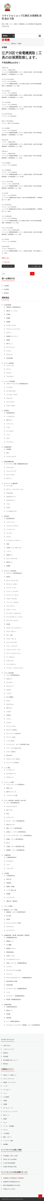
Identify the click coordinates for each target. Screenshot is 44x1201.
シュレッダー (10, 868)
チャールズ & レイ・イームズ (14, 617)
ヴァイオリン (10, 442)
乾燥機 (8, 322)
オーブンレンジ (10, 347)
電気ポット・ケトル (11, 311)
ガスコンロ (9, 354)
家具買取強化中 (10, 518)
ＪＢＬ (8, 504)
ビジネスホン (10, 861)
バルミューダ (10, 365)
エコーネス (9, 682)
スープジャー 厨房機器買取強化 (15, 996)
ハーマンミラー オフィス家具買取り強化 (17, 744)
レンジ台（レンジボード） (13, 540)
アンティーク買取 (9, 782)
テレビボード (6, 1089)
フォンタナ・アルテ (11, 394)
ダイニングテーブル (11, 558)
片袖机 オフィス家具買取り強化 (15, 846)
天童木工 (8, 715)
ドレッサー (9, 533)
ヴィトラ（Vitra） (11, 737)
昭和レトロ (9, 788)
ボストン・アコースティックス (14, 489)
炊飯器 (8, 340)
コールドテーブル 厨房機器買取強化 (16, 988)
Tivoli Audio (9, 493)
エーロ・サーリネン (11, 642)
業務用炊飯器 (10, 952)
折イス (8, 843)
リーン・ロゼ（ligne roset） (14, 748)
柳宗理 (8, 577)
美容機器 (8, 449)
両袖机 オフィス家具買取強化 (14, 839)
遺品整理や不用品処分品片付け (11, 1181)
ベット (5, 1093)
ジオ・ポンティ (10, 606)
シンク (8, 992)
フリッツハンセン (11, 726)
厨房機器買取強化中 (11, 937)
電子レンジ (9, 343)
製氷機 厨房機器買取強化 (13, 999)
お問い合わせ (6, 1045)
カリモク (8, 722)
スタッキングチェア (11, 806)
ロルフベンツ (10, 686)
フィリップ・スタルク (12, 602)
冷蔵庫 (8, 314)
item (5, 262)
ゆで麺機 (8, 945)
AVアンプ (8, 478)
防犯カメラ (9, 1010)
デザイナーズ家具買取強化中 (14, 573)
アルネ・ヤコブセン (11, 598)
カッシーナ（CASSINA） (13, 762)
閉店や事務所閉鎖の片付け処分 (11, 1185)
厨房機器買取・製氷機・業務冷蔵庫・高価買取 (16, 935)
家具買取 (6, 516)
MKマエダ (9, 708)
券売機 (8, 1014)
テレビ (5, 1122)
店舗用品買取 (7, 1004)
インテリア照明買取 (9, 381)
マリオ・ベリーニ (11, 609)
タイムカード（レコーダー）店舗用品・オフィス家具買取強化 (23, 1025)
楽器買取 (6, 410)
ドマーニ (8, 719)
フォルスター (10, 376)
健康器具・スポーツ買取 (10, 910)
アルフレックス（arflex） (13, 759)
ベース (8, 434)
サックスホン (10, 431)
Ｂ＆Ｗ (8, 507)
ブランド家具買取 (9, 673)
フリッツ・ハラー (11, 588)
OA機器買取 (7, 855)
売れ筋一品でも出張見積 (9, 1159)
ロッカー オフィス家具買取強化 (15, 821)
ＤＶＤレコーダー (11, 325)
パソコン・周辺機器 (8, 1126)
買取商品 (13, 43)
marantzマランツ (11, 496)
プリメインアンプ (11, 471)
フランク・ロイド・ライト (13, 649)
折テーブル (9, 810)
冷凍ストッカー (10, 956)
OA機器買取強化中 (11, 857)
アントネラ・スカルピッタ (13, 613)
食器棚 (8, 566)
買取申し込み (5, 258)
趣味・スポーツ (7, 1137)
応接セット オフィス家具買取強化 (16, 832)
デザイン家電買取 (9, 363)
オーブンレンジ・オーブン (10, 1111)
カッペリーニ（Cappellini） (14, 733)
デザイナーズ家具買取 (10, 571)
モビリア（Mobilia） (12, 730)
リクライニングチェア (12, 526)
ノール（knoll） (10, 741)
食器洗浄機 (9, 985)
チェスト (8, 537)
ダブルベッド (10, 777)
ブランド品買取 (8, 906)
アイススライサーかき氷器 (13, 970)
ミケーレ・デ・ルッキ (12, 595)
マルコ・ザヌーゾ (11, 631)
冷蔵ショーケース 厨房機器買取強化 (16, 963)
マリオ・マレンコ (11, 639)
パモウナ (8, 711)
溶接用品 (8, 883)
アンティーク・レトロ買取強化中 (15, 784)
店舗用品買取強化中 (11, 1007)
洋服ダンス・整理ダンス (9, 1075)
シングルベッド (10, 529)
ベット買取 (7, 767)
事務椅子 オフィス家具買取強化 (15, 850)
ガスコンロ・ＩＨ (8, 1108)
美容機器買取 (7, 447)
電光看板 (8, 1018)
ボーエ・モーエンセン (12, 580)
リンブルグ (9, 387)
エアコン (8, 332)
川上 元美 (9, 635)
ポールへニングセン (11, 584)
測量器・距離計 (10, 886)
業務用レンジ (10, 941)
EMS (7, 453)
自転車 (8, 919)
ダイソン (8, 369)
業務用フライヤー (11, 948)
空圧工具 (8, 879)
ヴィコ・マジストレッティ (13, 653)
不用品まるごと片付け (9, 1189)
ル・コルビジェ (10, 657)
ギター (8, 438)
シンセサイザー (10, 416)
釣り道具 (8, 915)
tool (8, 262)
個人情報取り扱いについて (10, 1060)
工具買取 (6, 873)
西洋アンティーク (11, 792)
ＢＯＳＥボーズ (10, 500)
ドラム (8, 427)
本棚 (7, 544)
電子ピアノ (9, 420)
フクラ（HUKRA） (11, 752)
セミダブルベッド (11, 773)
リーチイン (9, 967)
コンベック (9, 974)
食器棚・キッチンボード (9, 1082)
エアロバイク (10, 926)
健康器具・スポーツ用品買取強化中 (16, 912)
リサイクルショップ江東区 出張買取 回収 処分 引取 (21, 17)
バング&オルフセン (11, 511)
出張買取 (6, 285)
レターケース (10, 817)
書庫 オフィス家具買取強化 (14, 828)
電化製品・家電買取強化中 (13, 307)
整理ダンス (9, 562)
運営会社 (5, 1063)
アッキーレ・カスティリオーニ (14, 668)
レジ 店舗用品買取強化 (13, 1021)
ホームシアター (10, 475)
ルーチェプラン (10, 402)
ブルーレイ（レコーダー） (13, 329)
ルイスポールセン (11, 391)
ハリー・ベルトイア (11, 646)
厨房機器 (5, 1144)
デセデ (8, 701)
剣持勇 (8, 624)
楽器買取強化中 (10, 413)
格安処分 (6, 293)
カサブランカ (10, 704)
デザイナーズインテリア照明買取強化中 (17, 383)
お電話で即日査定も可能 (9, 1166)
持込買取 (6, 289)
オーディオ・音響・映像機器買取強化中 (17, 464)
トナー (8, 864)
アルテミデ (9, 398)
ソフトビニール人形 (11, 795)
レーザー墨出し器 (35, 266)
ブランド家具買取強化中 (13, 675)
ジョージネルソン (11, 664)
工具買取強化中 (10, 875)
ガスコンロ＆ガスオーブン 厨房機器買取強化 (19, 977)
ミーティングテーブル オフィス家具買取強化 (19, 835)
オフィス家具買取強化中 (13, 803)
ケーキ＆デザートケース (13, 959)
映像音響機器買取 (9, 461)
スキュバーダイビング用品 (13, 923)
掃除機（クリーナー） (12, 336)
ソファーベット (10, 522)
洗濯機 (8, 318)
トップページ (5, 43)
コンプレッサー (8, 266)
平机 (7, 813)
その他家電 (6, 1133)
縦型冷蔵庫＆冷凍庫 (11, 981)
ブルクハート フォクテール (13, 628)
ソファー (8, 551)
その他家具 (6, 1097)
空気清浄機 (9, 358)
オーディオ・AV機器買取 (11, 483)
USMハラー (9, 679)
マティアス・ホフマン (12, 620)
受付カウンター (10, 824)
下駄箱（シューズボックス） (14, 547)
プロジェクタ (10, 467)
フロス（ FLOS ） (11, 405)
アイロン (8, 351)
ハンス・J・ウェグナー (12, 591)
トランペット (10, 424)
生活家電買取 (7, 305)
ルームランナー (10, 930)
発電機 (8, 894)
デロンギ (8, 373)
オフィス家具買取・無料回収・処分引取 (15, 800)
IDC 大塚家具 (9, 697)
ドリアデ (8, 693)
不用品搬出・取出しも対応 (10, 1156)
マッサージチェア (11, 456)
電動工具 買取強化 (11, 901)
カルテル (8, 690)
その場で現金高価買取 (9, 1163)
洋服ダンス (9, 555)
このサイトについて (8, 1049)
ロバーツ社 (9, 486)
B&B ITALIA (9, 755)
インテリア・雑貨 (8, 1140)
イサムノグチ (10, 660)
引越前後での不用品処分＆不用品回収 (13, 1178)
